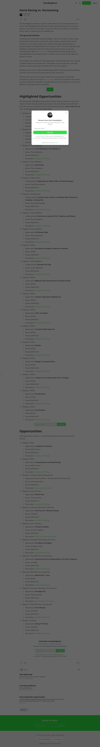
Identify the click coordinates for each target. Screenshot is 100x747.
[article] (50, 678)
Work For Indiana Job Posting (45, 536)
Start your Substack (44, 739)
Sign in (95, 3)
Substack (41, 743)
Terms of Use (58, 136)
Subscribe (87, 3)
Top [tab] (21, 669)
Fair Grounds (49, 79)
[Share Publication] (80, 3)
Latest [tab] (25, 669)
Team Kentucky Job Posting (44, 601)
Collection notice (59, 735)
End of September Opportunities (32, 697)
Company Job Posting (42, 158)
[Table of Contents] (2, 373)
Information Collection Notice (49, 138)
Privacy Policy (63, 138)
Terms (52, 735)
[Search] (76, 3)
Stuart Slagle (27, 13)
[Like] (21, 19)
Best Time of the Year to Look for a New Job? (33, 676)
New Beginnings (26, 674)
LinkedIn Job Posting (42, 520)
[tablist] (24, 669)
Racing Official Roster (26, 688)
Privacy (48, 735)
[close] (66, 113)
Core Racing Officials (28, 686)
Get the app (58, 739)
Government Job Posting (43, 488)
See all (24, 710)
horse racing (42, 51)
